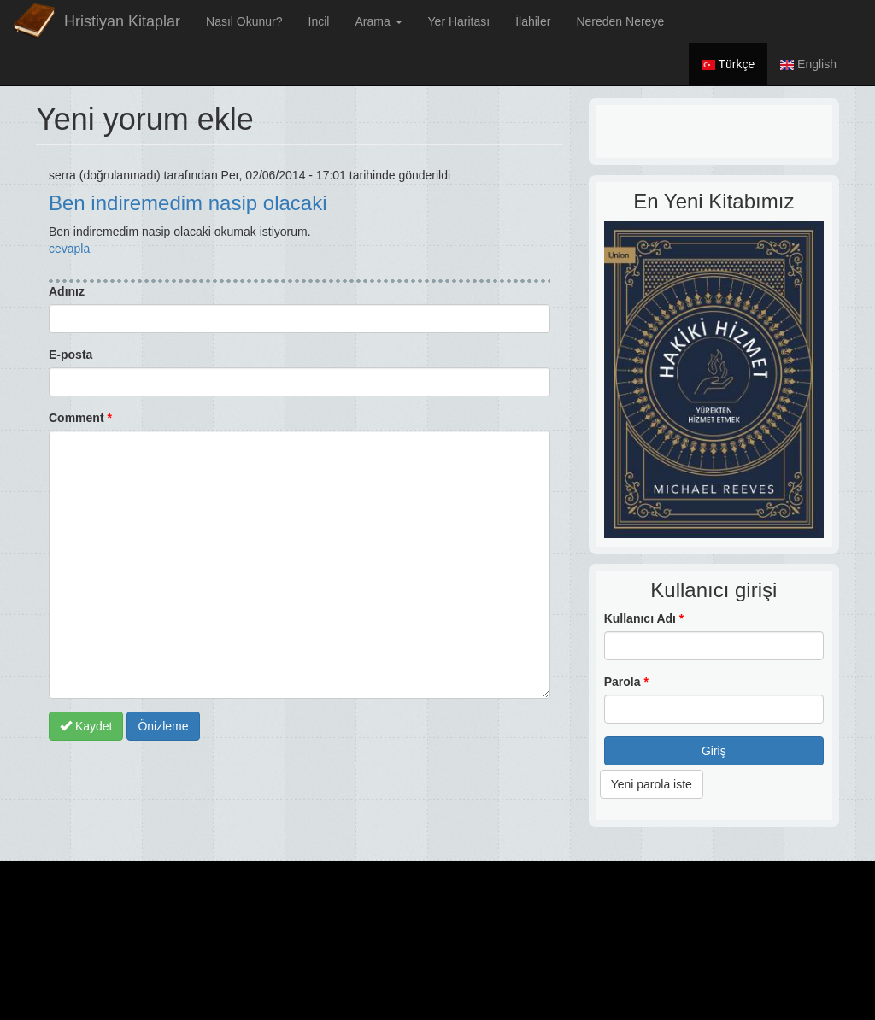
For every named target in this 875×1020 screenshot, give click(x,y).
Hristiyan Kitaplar (122, 21)
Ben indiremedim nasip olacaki (188, 202)
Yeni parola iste (651, 784)
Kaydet (86, 726)
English (808, 64)
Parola (626, 682)
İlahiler (532, 21)
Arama (378, 21)
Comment (80, 418)
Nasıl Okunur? (244, 21)
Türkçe (728, 64)
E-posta (70, 354)
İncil (319, 21)
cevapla (69, 248)
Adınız (67, 291)
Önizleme (163, 726)
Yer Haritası (459, 21)
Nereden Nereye (620, 21)
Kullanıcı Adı (644, 618)
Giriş (714, 751)
